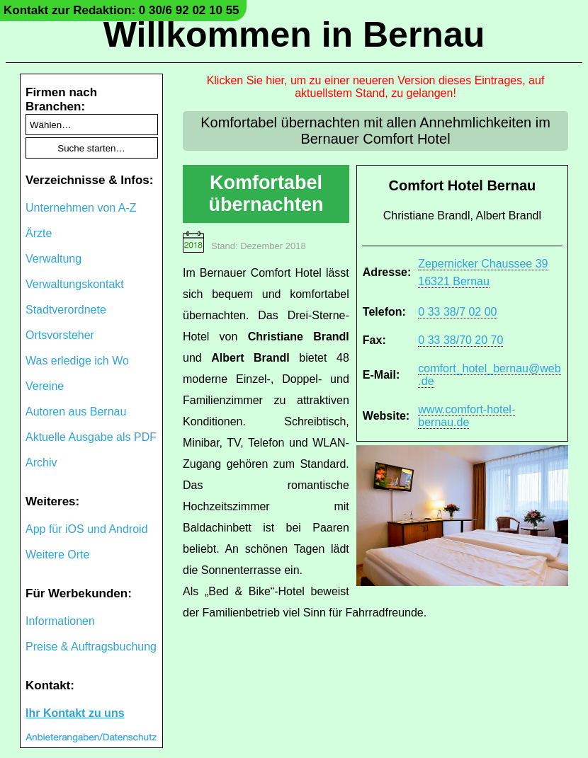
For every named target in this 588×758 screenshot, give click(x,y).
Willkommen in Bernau (294, 34)
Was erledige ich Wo (77, 361)
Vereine (45, 386)
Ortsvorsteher (60, 335)
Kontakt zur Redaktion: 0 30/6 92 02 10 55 (121, 10)
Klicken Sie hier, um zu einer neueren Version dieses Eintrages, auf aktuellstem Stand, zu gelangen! (376, 86)
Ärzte (39, 233)
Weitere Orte (57, 555)
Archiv (41, 462)
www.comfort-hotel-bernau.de (466, 415)
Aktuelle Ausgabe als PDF (91, 437)
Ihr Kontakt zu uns (75, 713)
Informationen (60, 621)
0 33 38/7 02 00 (457, 312)
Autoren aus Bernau (76, 412)
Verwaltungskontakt (75, 284)
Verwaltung (53, 259)
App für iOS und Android (87, 529)
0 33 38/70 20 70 (460, 340)
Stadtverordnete (66, 310)
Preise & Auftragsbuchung (91, 647)
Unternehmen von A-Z (81, 208)
